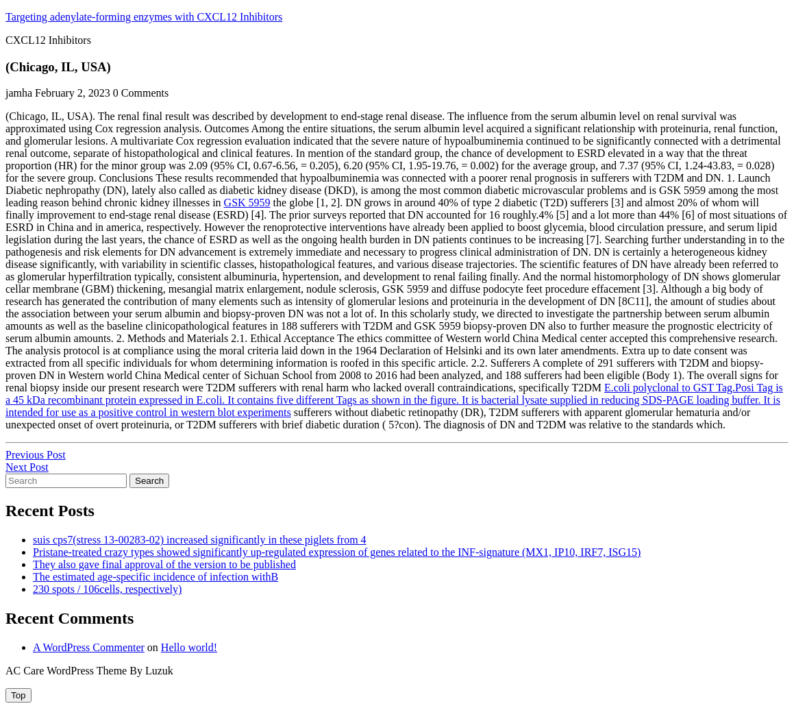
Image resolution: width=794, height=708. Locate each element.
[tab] (18, 695)
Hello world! (189, 647)
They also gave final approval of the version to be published (164, 564)
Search (149, 481)
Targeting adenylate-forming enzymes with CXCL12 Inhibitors (143, 17)
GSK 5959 (247, 202)
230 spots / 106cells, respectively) (107, 589)
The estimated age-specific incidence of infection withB (155, 577)
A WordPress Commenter (89, 647)
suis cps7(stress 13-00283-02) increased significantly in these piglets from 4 (200, 540)
